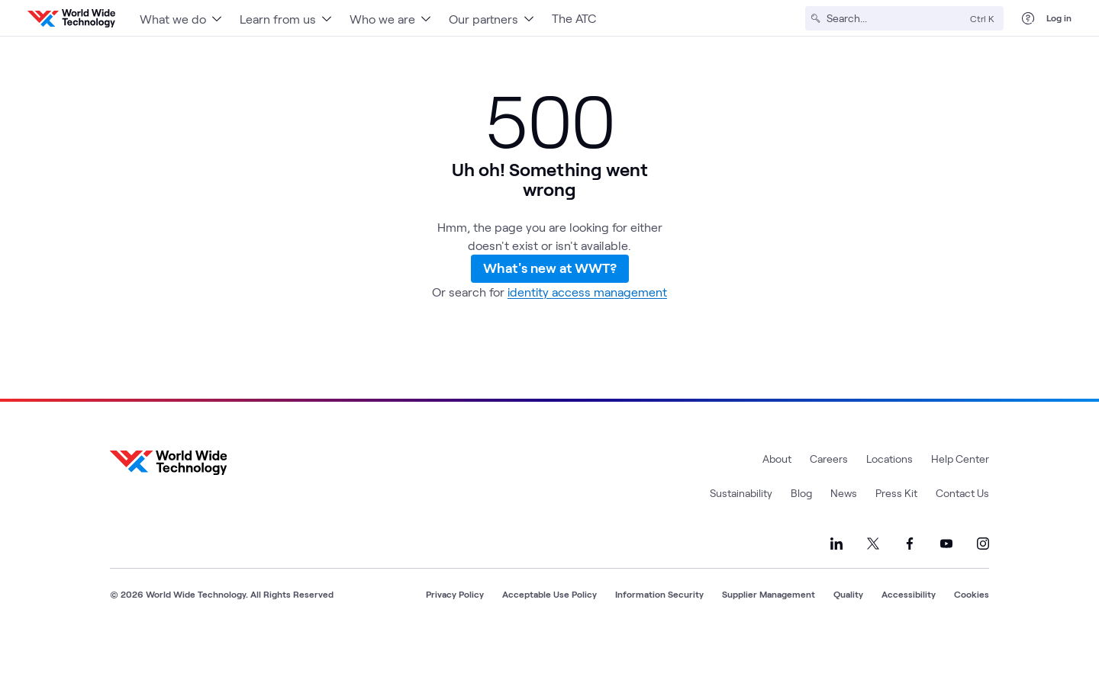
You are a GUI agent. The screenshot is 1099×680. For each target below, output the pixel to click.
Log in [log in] (1059, 17)
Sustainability (741, 535)
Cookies (971, 636)
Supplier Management (768, 636)
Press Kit (896, 535)
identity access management (587, 334)
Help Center (960, 501)
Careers (829, 501)
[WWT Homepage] (71, 18)
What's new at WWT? (550, 292)
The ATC (574, 18)
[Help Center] (1028, 18)
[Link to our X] (873, 586)
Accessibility (908, 636)
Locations (889, 501)
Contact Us (962, 535)
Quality (848, 636)
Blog (801, 535)
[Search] (895, 18)
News (843, 535)
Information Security (659, 636)
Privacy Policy (455, 636)
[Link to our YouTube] (946, 586)
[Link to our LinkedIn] (836, 586)
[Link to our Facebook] (910, 586)
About (776, 501)
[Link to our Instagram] (983, 586)
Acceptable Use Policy (549, 636)
